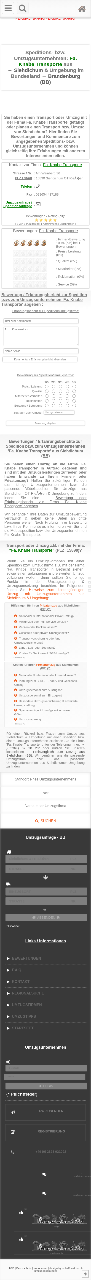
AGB (11, 1268)
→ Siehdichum (25, 70)
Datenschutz (24, 1268)
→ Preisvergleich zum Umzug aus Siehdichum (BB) (45, 753)
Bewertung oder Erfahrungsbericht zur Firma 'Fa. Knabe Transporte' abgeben (45, 502)
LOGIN (46, 1086)
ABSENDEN (46, 917)
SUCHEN (45, 821)
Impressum (40, 1268)
